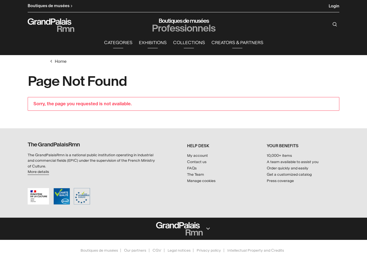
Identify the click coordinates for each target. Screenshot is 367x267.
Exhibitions (153, 42)
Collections (189, 42)
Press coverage (280, 181)
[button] (118, 43)
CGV (157, 250)
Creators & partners (237, 42)
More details (38, 172)
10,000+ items (279, 155)
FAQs (192, 168)
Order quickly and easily (287, 168)
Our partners (135, 250)
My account (197, 155)
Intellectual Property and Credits (255, 250)
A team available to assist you (293, 162)
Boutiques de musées (99, 250)
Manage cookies (201, 181)
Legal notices (179, 250)
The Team (195, 174)
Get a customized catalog (289, 174)
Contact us (197, 162)
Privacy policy (209, 250)
